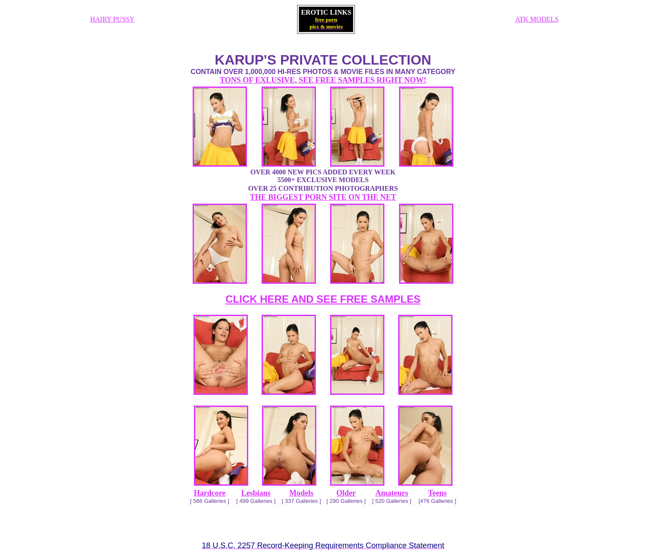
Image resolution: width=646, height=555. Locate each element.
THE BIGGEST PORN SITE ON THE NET (323, 197)
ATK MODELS (537, 19)
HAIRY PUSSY (112, 19)
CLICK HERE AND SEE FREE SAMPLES (323, 299)
